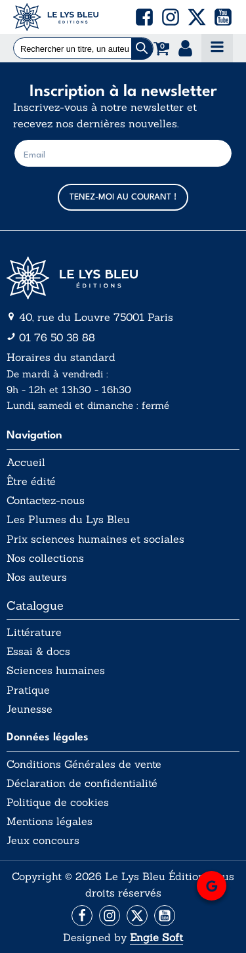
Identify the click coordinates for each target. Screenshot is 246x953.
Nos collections (45, 558)
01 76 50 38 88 (57, 337)
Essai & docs (38, 651)
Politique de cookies (58, 802)
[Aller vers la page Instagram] (109, 915)
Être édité (31, 481)
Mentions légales (49, 821)
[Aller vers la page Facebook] (82, 915)
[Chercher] (142, 49)
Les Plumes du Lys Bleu (68, 519)
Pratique (28, 690)
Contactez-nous (46, 500)
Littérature (34, 632)
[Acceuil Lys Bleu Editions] (55, 17)
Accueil (26, 462)
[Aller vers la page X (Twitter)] (137, 915)
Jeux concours (43, 840)
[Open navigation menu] (217, 48)
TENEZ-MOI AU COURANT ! (123, 197)
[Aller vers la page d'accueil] (123, 278)
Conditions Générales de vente (84, 764)
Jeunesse (29, 709)
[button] (144, 17)
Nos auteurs (37, 577)
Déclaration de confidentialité (82, 783)
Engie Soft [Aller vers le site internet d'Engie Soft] (156, 937)
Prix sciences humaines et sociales (95, 539)
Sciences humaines (56, 670)
